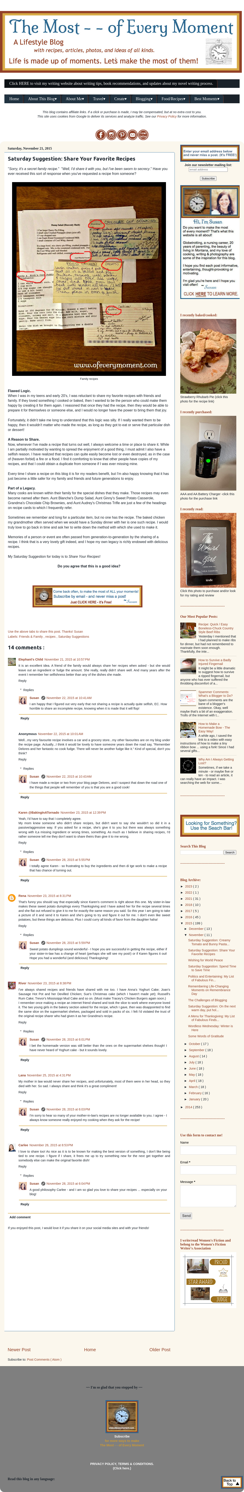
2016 (189, 917)
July (192, 1062)
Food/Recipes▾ (173, 99)
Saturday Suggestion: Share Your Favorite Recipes (211, 952)
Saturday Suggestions (73, 636)
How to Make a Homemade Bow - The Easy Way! (214, 727)
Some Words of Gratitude (206, 1036)
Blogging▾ (144, 99)
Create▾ (120, 99)
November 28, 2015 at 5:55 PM (68, 860)
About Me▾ (75, 99)
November (196, 935)
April (192, 1081)
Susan (34, 698)
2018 (189, 905)
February (196, 1093)
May (192, 1074)
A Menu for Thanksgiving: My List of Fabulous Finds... (211, 1018)
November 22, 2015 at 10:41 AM (69, 698)
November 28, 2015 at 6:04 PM (68, 1183)
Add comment (20, 1217)
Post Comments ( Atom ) (44, 1359)
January (195, 1099)
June (193, 1068)
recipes (50, 636)
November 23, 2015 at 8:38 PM (49, 983)
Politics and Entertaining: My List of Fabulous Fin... (211, 978)
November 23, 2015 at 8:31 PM (49, 896)
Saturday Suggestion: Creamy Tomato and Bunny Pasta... (209, 942)
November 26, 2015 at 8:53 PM (51, 1145)
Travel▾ (99, 99)
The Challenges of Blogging (207, 1000)
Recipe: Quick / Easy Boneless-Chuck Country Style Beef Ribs (215, 628)
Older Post (159, 1349)
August (194, 1056)
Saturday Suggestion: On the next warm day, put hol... (212, 1008)
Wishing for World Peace (205, 960)
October (195, 1044)
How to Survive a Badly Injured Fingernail (214, 662)
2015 (189, 923)
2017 (189, 911)
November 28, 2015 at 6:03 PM (68, 1109)
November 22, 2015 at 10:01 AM (60, 734)
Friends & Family (31, 636)
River (22, 983)
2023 (189, 886)
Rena (22, 896)
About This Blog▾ (42, 99)
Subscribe (122, 1436)
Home (14, 99)
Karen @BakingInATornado (38, 812)
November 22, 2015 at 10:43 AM (69, 776)
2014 (189, 1107)
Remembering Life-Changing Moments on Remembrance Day (209, 990)
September (197, 1050)
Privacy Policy (167, 116)
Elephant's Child (30, 659)
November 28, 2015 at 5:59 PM (68, 943)
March (194, 1087)
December (196, 929)
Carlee (23, 1145)
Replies (28, 690)
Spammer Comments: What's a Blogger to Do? (215, 693)
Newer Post (19, 1349)
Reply (22, 681)
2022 (189, 892)
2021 (189, 898)
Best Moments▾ (207, 99)
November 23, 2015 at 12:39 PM (83, 812)
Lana (22, 1075)
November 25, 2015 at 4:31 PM (49, 1075)
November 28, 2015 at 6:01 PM (68, 1039)
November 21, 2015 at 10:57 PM (67, 659)
